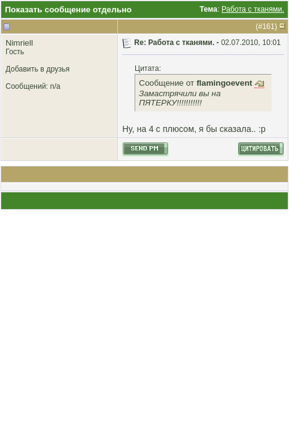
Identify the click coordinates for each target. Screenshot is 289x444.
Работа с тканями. (253, 9)
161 (268, 26)
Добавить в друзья (38, 69)
